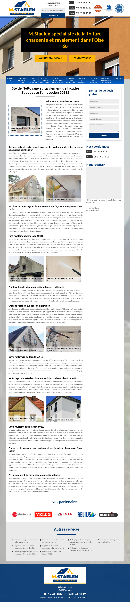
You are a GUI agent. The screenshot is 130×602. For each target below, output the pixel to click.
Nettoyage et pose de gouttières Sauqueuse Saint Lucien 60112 (26, 553)
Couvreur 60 (11, 80)
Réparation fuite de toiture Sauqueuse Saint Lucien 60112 (25, 547)
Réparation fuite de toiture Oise (70, 80)
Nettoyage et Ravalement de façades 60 (57, 80)
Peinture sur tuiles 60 (33, 80)
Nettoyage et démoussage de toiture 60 (106, 80)
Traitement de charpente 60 (93, 81)
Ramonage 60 (119, 80)
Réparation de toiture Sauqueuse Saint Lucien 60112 (53, 547)
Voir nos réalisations (50, 58)
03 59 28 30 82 (83, 2)
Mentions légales (81, 598)
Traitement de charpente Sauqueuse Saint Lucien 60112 (81, 549)
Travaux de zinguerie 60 (81, 81)
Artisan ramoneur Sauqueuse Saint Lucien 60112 (108, 541)
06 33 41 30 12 (83, 7)
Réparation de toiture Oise (22, 80)
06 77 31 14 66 (83, 12)
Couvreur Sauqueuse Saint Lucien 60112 (51, 553)
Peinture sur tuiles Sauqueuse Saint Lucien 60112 (53, 541)
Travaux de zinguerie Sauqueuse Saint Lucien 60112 (26, 541)
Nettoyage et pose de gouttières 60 (44, 81)
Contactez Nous (82, 58)
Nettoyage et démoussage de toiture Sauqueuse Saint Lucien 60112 (81, 542)
